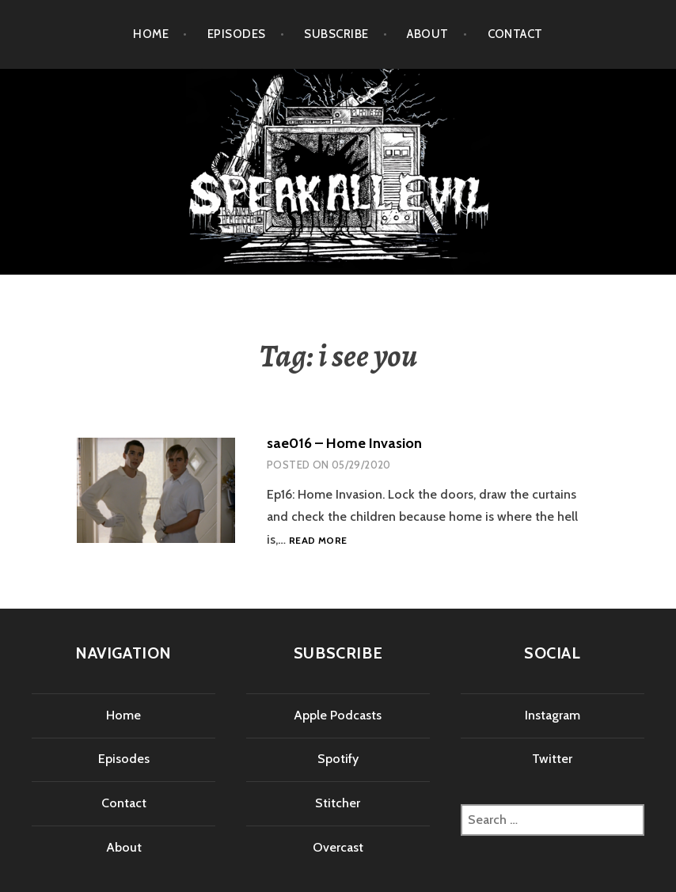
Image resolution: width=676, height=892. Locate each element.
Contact (515, 34)
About (427, 34)
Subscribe (336, 34)
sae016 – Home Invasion (344, 443)
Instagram (552, 715)
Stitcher (337, 802)
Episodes (236, 34)
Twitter (552, 758)
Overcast (338, 847)
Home (151, 34)
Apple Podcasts (338, 715)
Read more (318, 541)
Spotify (338, 758)
